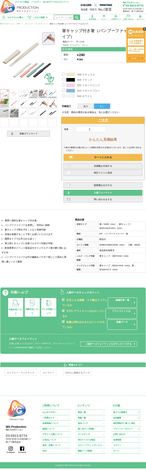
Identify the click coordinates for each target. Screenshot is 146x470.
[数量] (91, 131)
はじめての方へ (49, 414)
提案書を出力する (103, 187)
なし (102, 108)
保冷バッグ (83, 425)
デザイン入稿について (52, 436)
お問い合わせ (128, 17)
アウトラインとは (121, 312)
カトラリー (48, 374)
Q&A (44, 452)
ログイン (140, 17)
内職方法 (32, 313)
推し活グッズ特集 (86, 430)
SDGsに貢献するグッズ (77, 374)
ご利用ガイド (116, 17)
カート (103, 17)
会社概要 (117, 419)
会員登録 (92, 17)
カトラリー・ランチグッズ (35, 25)
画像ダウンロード (28, 135)
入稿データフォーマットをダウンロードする (109, 345)
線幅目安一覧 (122, 301)
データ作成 (49, 313)
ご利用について (51, 407)
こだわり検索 (39, 17)
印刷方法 (15, 313)
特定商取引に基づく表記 (124, 425)
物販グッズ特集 (85, 452)
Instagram (11, 451)
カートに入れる (103, 158)
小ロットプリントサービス (90, 447)
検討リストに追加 (103, 174)
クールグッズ (84, 436)
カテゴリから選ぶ (15, 17)
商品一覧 (82, 414)
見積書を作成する (103, 167)
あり (86, 108)
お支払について (49, 441)
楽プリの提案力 (120, 414)
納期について (48, 430)
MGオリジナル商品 (86, 441)
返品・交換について (51, 447)
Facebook (23, 451)
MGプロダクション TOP (10, 25)
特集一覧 (82, 419)
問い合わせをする (103, 201)
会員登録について (50, 425)
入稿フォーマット (103, 194)
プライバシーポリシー (123, 430)
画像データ (122, 323)
